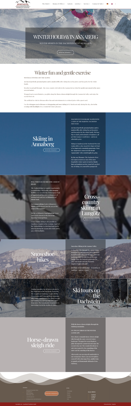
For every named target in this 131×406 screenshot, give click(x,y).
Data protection (107, 404)
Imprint (114, 404)
